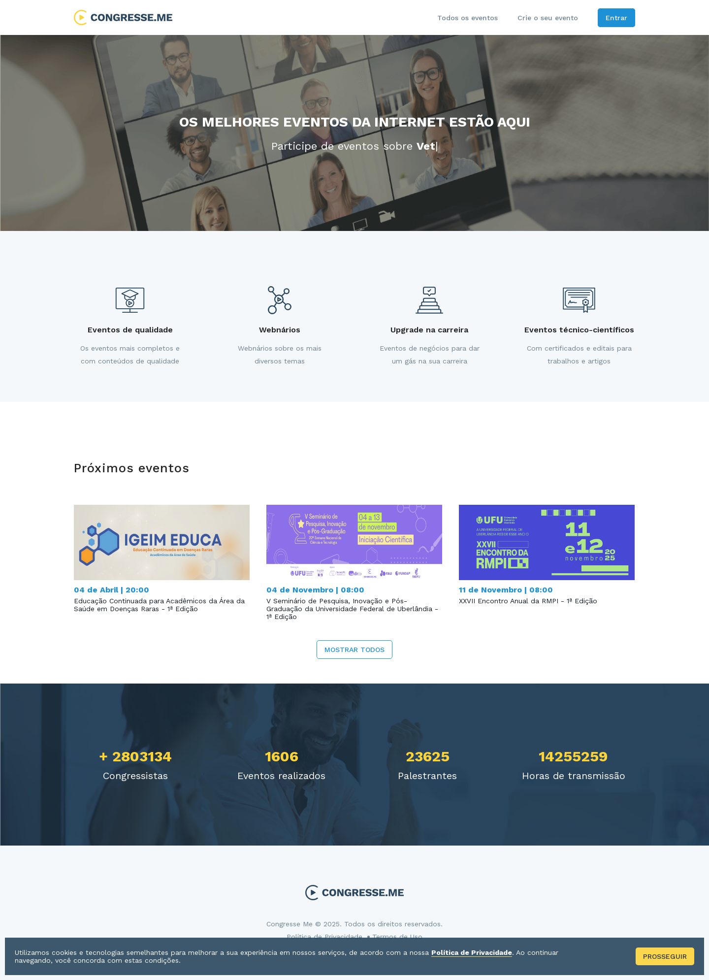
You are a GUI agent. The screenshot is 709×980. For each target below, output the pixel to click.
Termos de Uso (397, 937)
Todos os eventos (467, 18)
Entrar (616, 18)
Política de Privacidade (324, 937)
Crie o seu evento (547, 18)
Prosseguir (665, 956)
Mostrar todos (354, 649)
